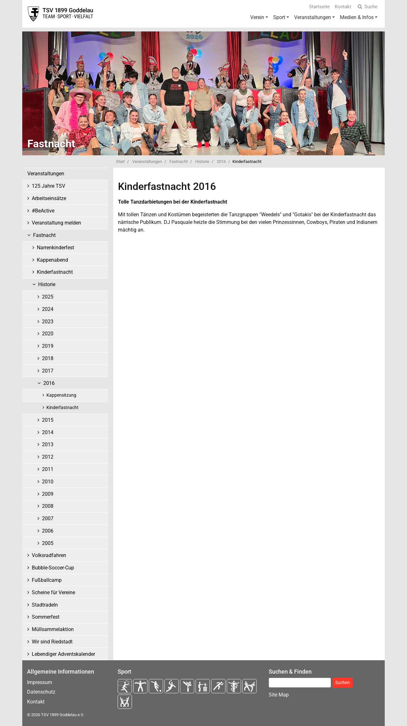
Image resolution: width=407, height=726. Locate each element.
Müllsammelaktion (53, 629)
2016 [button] (49, 383)
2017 (47, 371)
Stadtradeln (45, 605)
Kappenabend (52, 260)
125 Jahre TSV (48, 186)
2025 (47, 297)
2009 (47, 494)
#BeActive (43, 211)
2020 (47, 334)
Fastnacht (178, 161)
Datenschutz (41, 692)
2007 (47, 518)
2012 (47, 457)
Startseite (319, 7)
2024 (47, 309)
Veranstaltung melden (56, 223)
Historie (202, 161)
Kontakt (343, 7)
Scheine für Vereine (53, 592)
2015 (47, 420)
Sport (279, 17)
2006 (47, 531)
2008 (47, 506)
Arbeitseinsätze (49, 198)
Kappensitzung (61, 395)
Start (120, 161)
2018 (47, 358)
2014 (47, 432)
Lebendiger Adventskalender (63, 654)
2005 (47, 543)
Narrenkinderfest (55, 248)
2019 (47, 346)
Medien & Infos (357, 17)
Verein (257, 17)
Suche (366, 7)
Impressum (39, 682)
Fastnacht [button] (44, 235)
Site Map (279, 695)
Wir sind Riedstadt (52, 642)
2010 (47, 482)
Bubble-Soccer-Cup (53, 568)
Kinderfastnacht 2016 (167, 186)
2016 (221, 161)
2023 (47, 322)
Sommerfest (45, 617)
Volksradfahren (49, 555)
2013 (47, 444)
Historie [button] (46, 284)
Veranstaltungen (312, 17)
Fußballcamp (47, 580)
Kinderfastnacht (55, 272)
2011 (47, 469)
